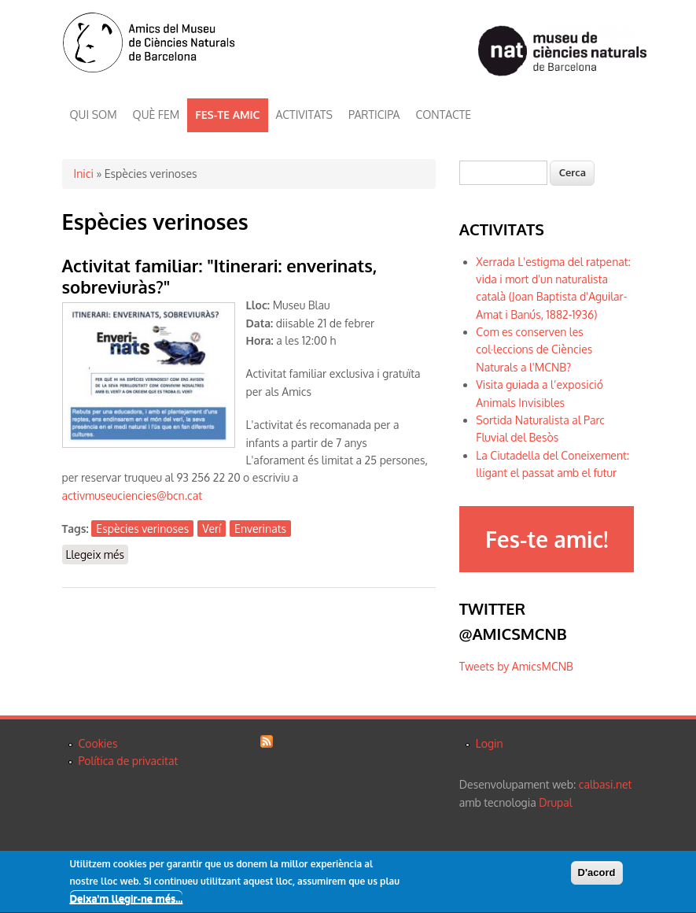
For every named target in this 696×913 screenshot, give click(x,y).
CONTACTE (443, 114)
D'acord (597, 874)
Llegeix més (97, 553)
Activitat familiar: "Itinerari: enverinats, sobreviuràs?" (219, 276)
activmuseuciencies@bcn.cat (132, 495)
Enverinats (260, 528)
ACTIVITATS (304, 114)
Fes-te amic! (546, 539)
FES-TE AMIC (227, 114)
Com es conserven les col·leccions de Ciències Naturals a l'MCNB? (534, 349)
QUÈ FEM (156, 114)
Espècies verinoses (142, 528)
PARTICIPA (374, 114)
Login (489, 743)
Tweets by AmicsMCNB (516, 666)
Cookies (98, 743)
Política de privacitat (129, 760)
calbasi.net (605, 784)
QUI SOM (93, 114)
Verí (211, 528)
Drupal (555, 802)
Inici (84, 173)
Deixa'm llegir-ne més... (126, 900)
